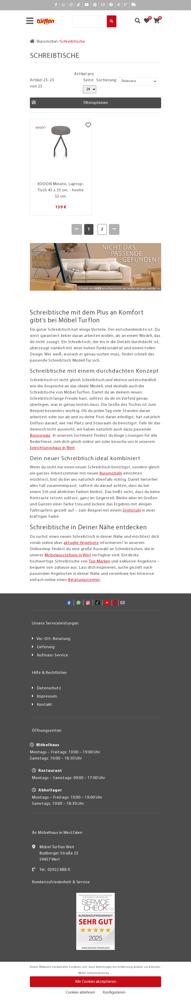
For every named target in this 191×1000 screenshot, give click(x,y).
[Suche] (89, 21)
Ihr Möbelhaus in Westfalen (57, 833)
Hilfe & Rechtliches (49, 673)
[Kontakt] (125, 5)
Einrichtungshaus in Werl (52, 448)
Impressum (47, 696)
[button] (95, 102)
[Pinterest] (95, 5)
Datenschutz (49, 688)
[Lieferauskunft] (133, 5)
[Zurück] (77, 229)
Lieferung (46, 647)
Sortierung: (106, 80)
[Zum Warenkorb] (158, 21)
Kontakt (45, 705)
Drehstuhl (132, 510)
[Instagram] (71, 5)
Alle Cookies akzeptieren (95, 982)
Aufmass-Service (52, 655)
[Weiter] (114, 229)
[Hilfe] (111, 5)
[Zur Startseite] (32, 42)
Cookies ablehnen (80, 992)
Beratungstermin (84, 580)
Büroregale (40, 436)
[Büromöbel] (47, 42)
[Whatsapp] (63, 5)
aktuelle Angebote (81, 543)
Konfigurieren (114, 992)
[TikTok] (78, 5)
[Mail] (103, 5)
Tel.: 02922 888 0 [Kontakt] (54, 870)
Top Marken (99, 561)
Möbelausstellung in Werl (68, 555)
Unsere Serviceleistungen (55, 623)
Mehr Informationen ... (95, 973)
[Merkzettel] (88, 125)
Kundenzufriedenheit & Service (61, 882)
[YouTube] (87, 5)
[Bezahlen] (119, 5)
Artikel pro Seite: (84, 77)
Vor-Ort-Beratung (54, 639)
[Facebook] (56, 5)
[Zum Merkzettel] (148, 21)
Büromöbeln (110, 473)
